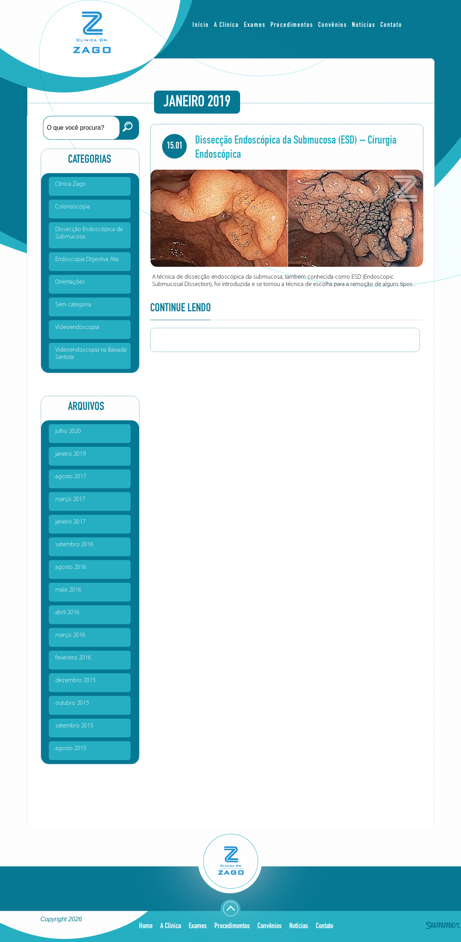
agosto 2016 (70, 567)
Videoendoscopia (77, 327)
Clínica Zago (70, 184)
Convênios (332, 25)
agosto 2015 (70, 748)
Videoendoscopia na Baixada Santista (90, 353)
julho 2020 (68, 431)
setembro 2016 (74, 545)
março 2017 (70, 499)
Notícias (363, 25)
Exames (254, 25)
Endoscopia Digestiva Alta (87, 259)
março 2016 (70, 635)
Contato (391, 25)
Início (200, 25)
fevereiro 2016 (73, 658)
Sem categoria (73, 305)
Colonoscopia (72, 207)
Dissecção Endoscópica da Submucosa (89, 233)
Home (146, 926)
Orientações (70, 282)
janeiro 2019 (70, 454)
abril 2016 (67, 613)
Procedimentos (291, 25)
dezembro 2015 (75, 681)
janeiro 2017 (70, 522)
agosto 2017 (70, 477)
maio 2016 (68, 590)
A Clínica (226, 25)
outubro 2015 (72, 703)
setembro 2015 (74, 726)
